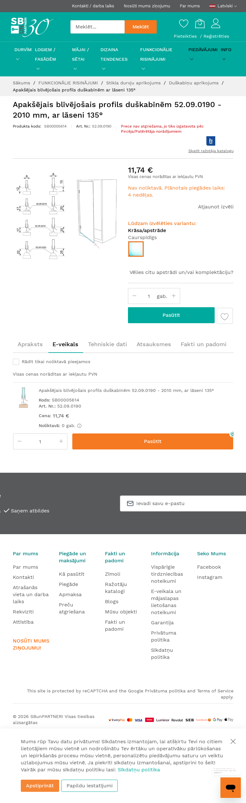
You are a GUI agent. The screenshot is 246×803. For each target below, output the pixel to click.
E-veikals (65, 344)
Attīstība (23, 622)
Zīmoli (112, 574)
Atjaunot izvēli (216, 207)
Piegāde (68, 584)
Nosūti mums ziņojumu (147, 6)
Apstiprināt (40, 786)
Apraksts (30, 344)
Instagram (209, 577)
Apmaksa (70, 594)
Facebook (209, 567)
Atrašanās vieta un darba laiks (31, 594)
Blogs (111, 601)
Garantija (162, 623)
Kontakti (23, 577)
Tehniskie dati (107, 344)
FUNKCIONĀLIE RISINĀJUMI (68, 82)
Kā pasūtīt (71, 574)
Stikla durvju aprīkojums (134, 82)
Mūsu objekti (121, 612)
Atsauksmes (154, 344)
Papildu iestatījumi (90, 786)
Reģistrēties (216, 36)
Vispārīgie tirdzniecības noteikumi (167, 574)
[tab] (30, 344)
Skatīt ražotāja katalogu (211, 151)
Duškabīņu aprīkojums (194, 82)
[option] (136, 249)
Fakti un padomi (203, 344)
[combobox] (97, 27)
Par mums (190, 6)
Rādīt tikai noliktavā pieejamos (56, 361)
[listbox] (181, 250)
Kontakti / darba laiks (93, 6)
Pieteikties (186, 36)
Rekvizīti (23, 612)
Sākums (22, 82)
